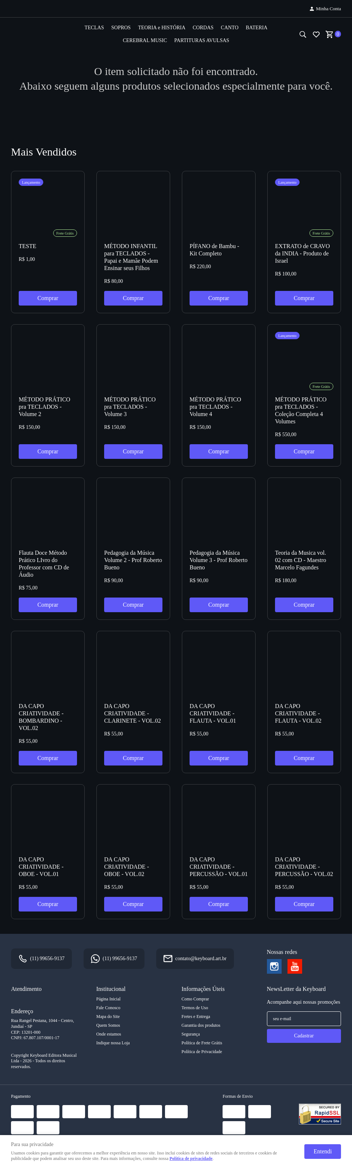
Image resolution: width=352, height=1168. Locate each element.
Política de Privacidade (202, 1051)
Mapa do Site (108, 1016)
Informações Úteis (203, 989)
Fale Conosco (108, 1007)
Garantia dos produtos (201, 1025)
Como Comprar (195, 999)
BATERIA (256, 27)
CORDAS (203, 27)
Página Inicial (108, 999)
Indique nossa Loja (113, 1042)
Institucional (111, 989)
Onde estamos (108, 1034)
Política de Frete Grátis (202, 1042)
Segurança (191, 1034)
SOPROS (121, 27)
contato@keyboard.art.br (201, 958)
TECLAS (94, 27)
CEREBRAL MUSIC (145, 40)
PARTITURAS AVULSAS (201, 40)
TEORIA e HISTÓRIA (161, 27)
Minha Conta (328, 8)
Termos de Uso (195, 1007)
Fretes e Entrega (196, 1016)
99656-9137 (47, 958)
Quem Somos (108, 1025)
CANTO (229, 27)
